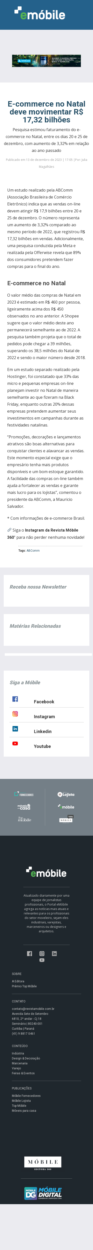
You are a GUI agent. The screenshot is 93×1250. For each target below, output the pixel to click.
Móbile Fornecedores (26, 1096)
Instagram (44, 716)
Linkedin (43, 731)
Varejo (16, 1068)
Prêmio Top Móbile (24, 986)
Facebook (44, 701)
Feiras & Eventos (23, 1073)
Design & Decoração (26, 1058)
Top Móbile (19, 1106)
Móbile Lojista (21, 1101)
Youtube (42, 746)
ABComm (33, 550)
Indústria (18, 1053)
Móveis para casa (24, 1110)
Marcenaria (20, 1063)
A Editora (18, 981)
